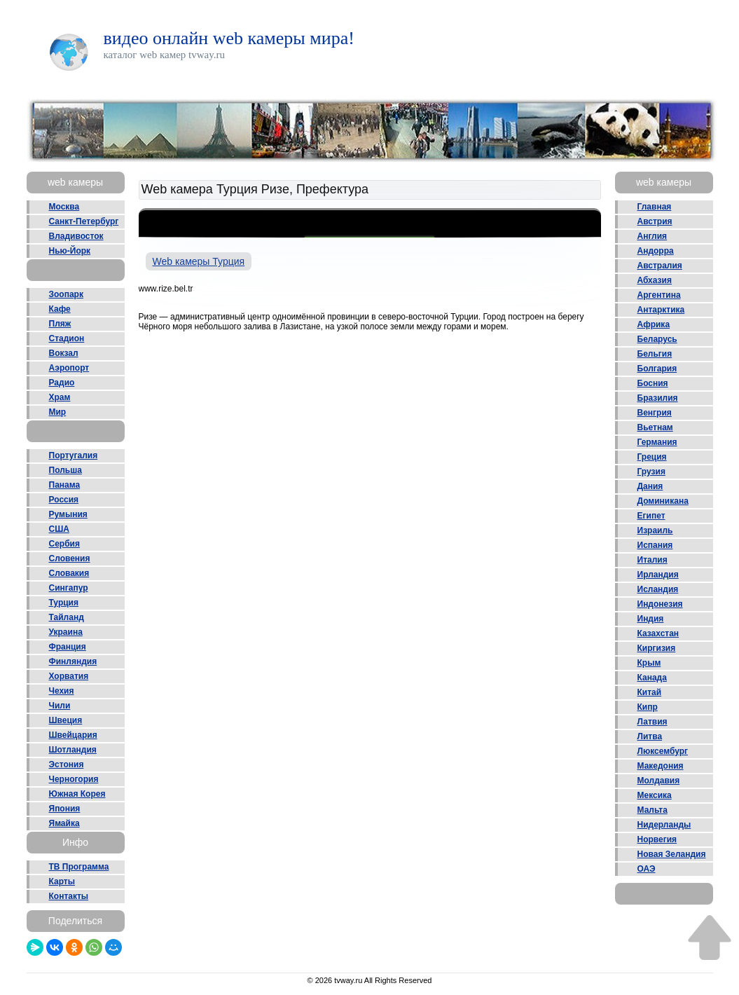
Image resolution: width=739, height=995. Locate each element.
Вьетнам (655, 427)
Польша (65, 470)
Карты (62, 881)
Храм (60, 397)
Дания (650, 486)
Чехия (61, 691)
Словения (69, 558)
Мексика (654, 795)
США (59, 529)
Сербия (64, 544)
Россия (64, 500)
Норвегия (657, 839)
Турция (63, 603)
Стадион (67, 338)
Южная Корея (77, 794)
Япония (65, 809)
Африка (653, 324)
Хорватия (69, 676)
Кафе (60, 309)
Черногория (74, 779)
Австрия (654, 221)
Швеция (66, 720)
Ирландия (658, 574)
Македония (660, 766)
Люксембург (663, 751)
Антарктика (661, 310)
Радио (62, 382)
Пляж (60, 324)
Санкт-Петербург (84, 221)
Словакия (69, 573)
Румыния (68, 514)
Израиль (655, 530)
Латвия (652, 722)
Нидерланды (664, 825)
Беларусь (657, 339)
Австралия (659, 265)
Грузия (651, 471)
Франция (67, 647)
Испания (655, 545)
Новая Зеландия (671, 854)
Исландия (658, 589)
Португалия (73, 455)
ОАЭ (646, 869)
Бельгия (654, 354)
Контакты (69, 896)
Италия (652, 560)
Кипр (647, 707)
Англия (652, 236)
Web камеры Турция (199, 261)
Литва (650, 736)
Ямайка (64, 823)
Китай (649, 692)
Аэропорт (69, 368)
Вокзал (63, 353)
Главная (654, 207)
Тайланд (66, 617)
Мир (58, 412)
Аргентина (659, 295)
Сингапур (68, 588)
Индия (650, 619)
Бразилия (657, 398)
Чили (60, 706)
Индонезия (660, 604)
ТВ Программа (79, 867)
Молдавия (658, 780)
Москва (64, 207)
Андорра (655, 251)
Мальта (652, 810)
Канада (652, 677)
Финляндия (73, 661)
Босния (652, 383)
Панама (65, 485)
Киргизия (656, 648)
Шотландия (73, 750)
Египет (651, 516)
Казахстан (658, 633)
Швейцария (73, 735)
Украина (66, 632)
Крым (649, 663)
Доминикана (663, 501)
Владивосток (76, 236)
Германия (657, 442)
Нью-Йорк (70, 251)
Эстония (66, 764)
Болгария (657, 368)
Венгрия (654, 413)
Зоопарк (66, 294)
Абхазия (654, 280)
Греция (652, 457)
